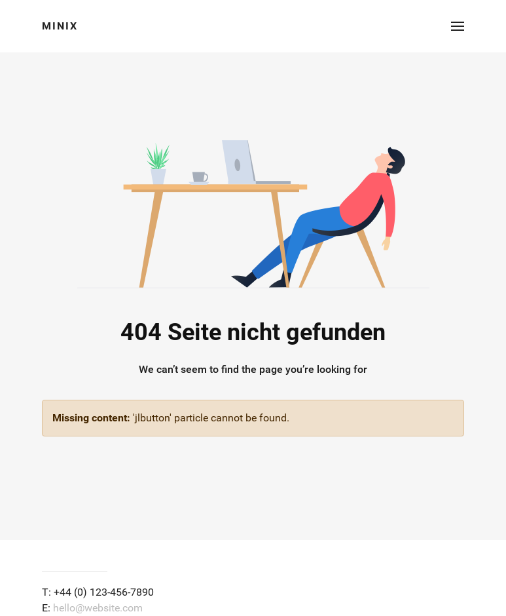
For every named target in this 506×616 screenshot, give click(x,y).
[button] (457, 26)
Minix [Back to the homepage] (60, 26)
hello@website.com (98, 608)
